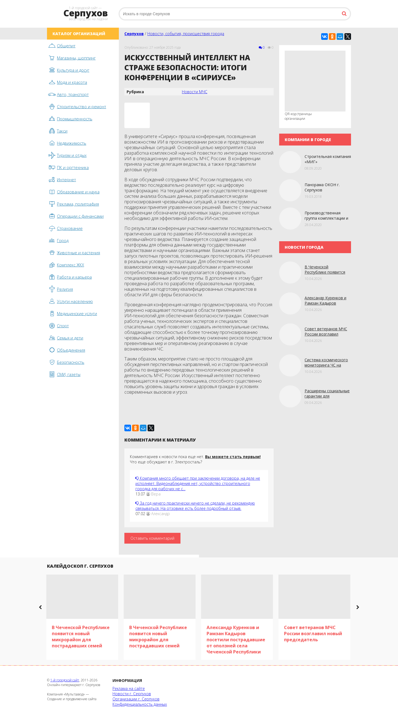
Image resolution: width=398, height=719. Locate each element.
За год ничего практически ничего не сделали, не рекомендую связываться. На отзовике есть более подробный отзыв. (195, 505)
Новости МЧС (194, 91)
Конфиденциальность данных (139, 704)
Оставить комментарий (152, 538)
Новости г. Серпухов (131, 693)
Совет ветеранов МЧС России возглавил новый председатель (326, 334)
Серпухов (134, 33)
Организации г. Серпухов (135, 699)
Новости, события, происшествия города (185, 33)
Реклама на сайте (128, 688)
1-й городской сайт (64, 680)
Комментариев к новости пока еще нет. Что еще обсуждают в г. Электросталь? (195, 459)
